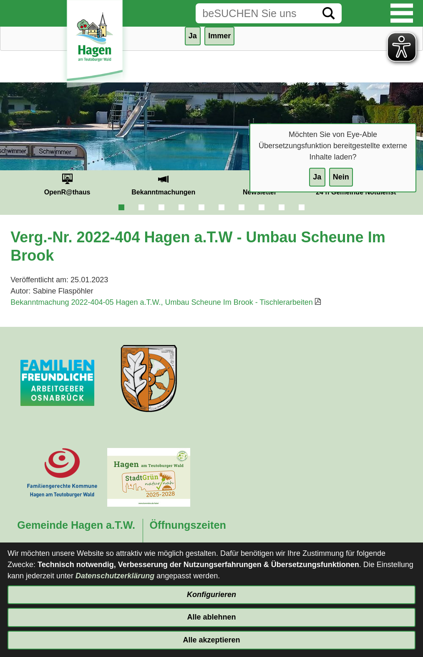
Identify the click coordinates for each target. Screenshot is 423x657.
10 (301, 207)
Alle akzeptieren (211, 640)
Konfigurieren (211, 594)
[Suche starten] (329, 13)
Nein (341, 177)
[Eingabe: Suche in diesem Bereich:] (256, 13)
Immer (219, 36)
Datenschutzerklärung (115, 576)
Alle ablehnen (211, 617)
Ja (317, 177)
